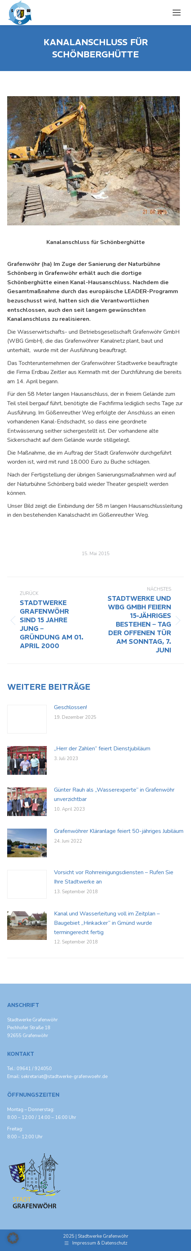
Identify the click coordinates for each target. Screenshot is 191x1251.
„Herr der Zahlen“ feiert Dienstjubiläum (102, 749)
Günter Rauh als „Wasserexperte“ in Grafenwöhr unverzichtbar (114, 794)
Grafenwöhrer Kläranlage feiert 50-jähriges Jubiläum (118, 831)
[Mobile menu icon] (176, 12)
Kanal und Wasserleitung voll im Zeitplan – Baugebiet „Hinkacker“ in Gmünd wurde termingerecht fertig (107, 923)
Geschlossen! (70, 707)
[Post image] (27, 719)
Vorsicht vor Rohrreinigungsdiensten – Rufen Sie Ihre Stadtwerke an (113, 877)
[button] (13, 1238)
